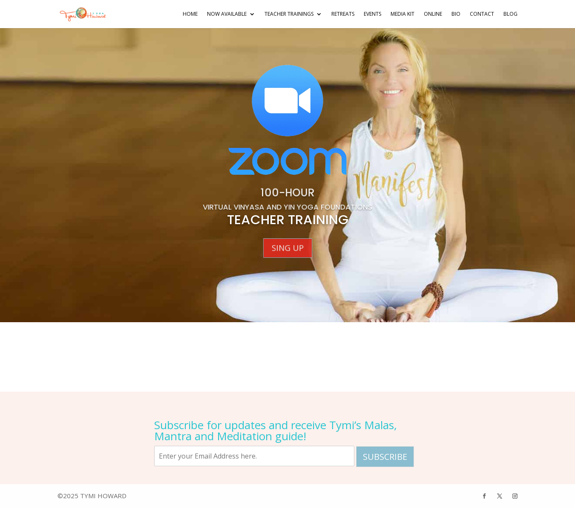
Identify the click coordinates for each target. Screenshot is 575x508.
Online (433, 14)
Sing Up (287, 248)
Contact (482, 14)
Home (190, 14)
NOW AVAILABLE (227, 14)
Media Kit (402, 14)
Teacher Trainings (288, 14)
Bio (455, 14)
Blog (510, 14)
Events (372, 14)
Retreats (342, 14)
